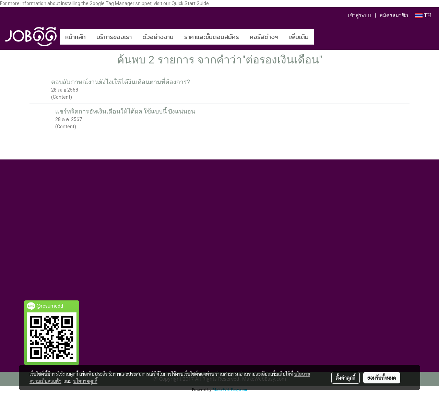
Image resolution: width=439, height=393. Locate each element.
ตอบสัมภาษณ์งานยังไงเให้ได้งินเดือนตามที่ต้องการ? (120, 81)
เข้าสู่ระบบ (359, 15)
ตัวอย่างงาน (158, 37)
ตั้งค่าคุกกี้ (345, 377)
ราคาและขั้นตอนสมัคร (211, 37)
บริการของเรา (114, 37)
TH (423, 15)
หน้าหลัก (75, 37)
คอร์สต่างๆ (264, 37)
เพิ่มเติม (299, 37)
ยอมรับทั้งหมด (381, 377)
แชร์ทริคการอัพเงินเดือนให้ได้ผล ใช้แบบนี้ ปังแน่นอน (125, 111)
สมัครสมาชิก (394, 15)
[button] (324, 36)
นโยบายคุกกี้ (85, 381)
